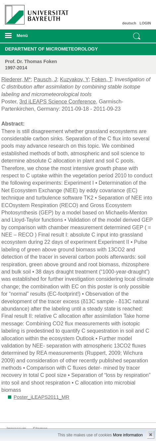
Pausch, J (45, 79)
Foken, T (101, 79)
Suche (136, 36)
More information (128, 435)
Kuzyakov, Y (74, 79)
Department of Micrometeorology (51, 49)
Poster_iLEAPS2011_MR (41, 397)
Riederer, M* (16, 79)
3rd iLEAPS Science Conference (57, 101)
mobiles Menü (34, 38)
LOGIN (145, 23)
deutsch (129, 23)
